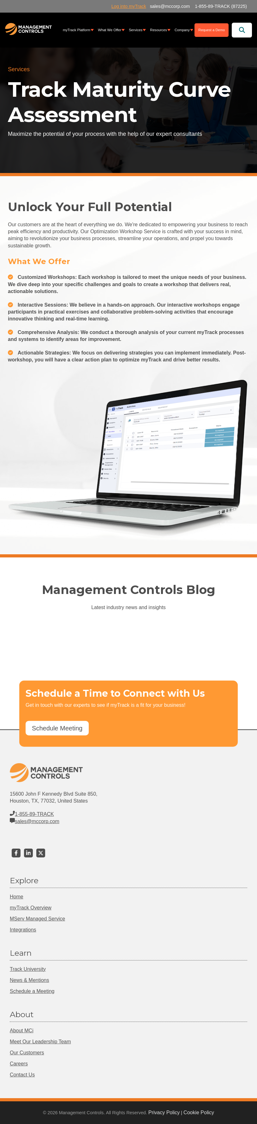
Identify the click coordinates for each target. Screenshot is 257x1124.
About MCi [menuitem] (21, 1030)
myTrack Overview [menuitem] (30, 907)
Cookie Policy (198, 1112)
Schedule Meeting (57, 728)
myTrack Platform (76, 30)
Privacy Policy (164, 1112)
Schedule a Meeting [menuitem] (32, 991)
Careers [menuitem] (19, 1063)
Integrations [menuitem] (23, 929)
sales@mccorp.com (34, 821)
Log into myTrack (128, 6)
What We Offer (109, 30)
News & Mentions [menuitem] (29, 980)
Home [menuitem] (16, 896)
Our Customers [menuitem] (27, 1052)
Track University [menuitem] (28, 969)
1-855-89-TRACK (32, 814)
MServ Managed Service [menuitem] (37, 918)
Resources (158, 30)
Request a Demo (211, 30)
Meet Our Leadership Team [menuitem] (40, 1041)
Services (135, 30)
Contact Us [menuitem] (22, 1074)
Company (182, 30)
